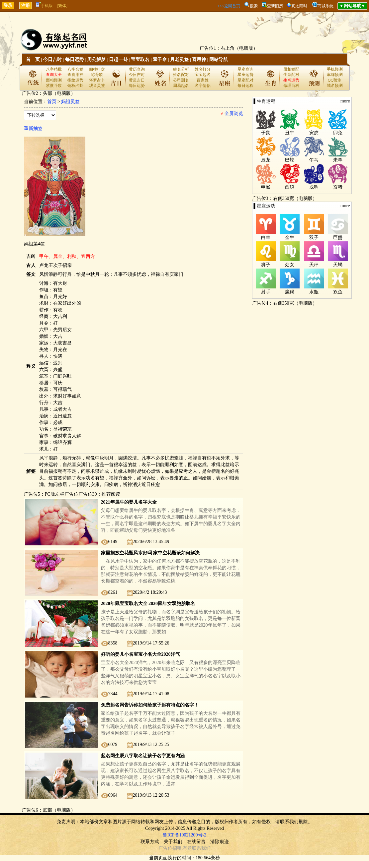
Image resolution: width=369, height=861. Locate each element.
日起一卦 (118, 59)
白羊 (265, 237)
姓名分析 (181, 69)
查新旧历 (275, 6)
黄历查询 (137, 69)
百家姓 (203, 80)
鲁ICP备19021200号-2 (184, 834)
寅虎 (314, 132)
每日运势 (74, 59)
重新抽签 (33, 128)
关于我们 (173, 841)
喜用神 (199, 59)
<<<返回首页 (228, 6)
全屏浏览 (232, 113)
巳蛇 (289, 159)
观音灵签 (97, 85)
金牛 (289, 237)
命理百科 (291, 85)
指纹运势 (75, 80)
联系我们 (201, 848)
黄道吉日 (137, 80)
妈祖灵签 (70, 101)
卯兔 (337, 132)
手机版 (44, 5)
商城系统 (325, 6)
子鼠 (265, 132)
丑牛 (289, 132)
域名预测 (335, 85)
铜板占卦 (75, 85)
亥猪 (337, 187)
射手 (265, 291)
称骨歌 (97, 74)
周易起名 (181, 85)
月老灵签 (179, 59)
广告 (163, 848)
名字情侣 (203, 85)
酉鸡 (289, 187)
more (345, 100)
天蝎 (337, 264)
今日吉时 (52, 59)
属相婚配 (291, 69)
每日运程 (245, 85)
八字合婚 (75, 69)
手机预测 (335, 69)
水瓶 (314, 291)
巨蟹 (337, 237)
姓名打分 (203, 69)
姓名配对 (181, 74)
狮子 (265, 264)
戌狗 (314, 187)
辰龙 (265, 159)
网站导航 (218, 59)
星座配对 (245, 80)
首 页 (33, 59)
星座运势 (245, 74)
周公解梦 (96, 59)
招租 (177, 848)
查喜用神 (75, 74)
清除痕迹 (219, 841)
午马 (314, 159)
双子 (314, 237)
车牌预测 (335, 74)
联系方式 (149, 841)
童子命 (160, 59)
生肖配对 (291, 74)
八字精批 (54, 69)
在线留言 (196, 841)
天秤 (314, 264)
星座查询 (245, 69)
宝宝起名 (203, 74)
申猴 (265, 187)
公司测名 (181, 80)
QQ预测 (334, 80)
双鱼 (337, 291)
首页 (51, 101)
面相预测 (54, 80)
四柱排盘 (97, 69)
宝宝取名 (140, 59)
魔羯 (289, 291)
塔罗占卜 (97, 80)
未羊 (337, 159)
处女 (289, 264)
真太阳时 (299, 6)
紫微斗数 (54, 85)
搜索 (254, 6)
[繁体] (62, 5)
